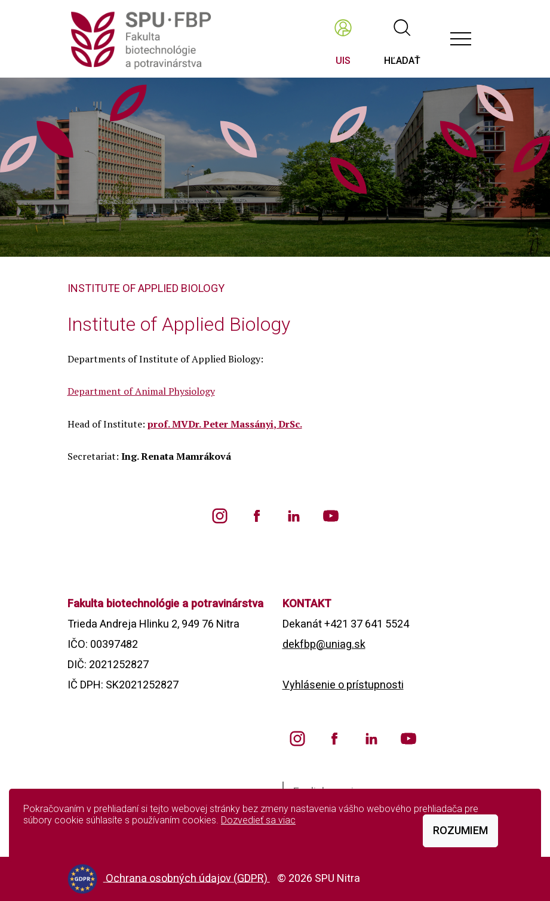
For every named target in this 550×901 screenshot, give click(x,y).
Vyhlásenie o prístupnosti (343, 684)
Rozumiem (460, 830)
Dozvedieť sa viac (258, 820)
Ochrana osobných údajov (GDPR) (188, 877)
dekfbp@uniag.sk (323, 644)
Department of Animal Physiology (141, 391)
